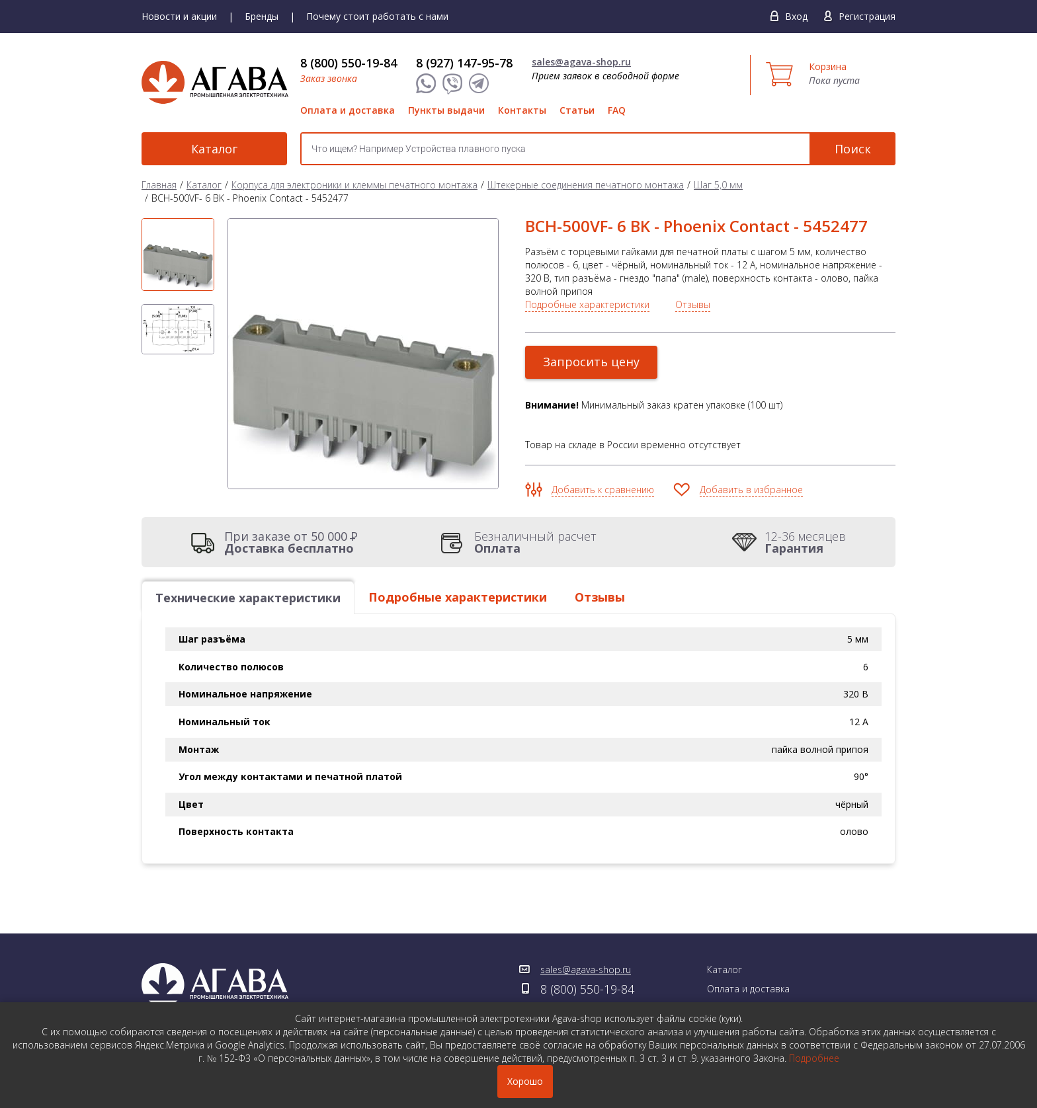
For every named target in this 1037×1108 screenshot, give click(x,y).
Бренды (261, 16)
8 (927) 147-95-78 (464, 63)
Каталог (214, 149)
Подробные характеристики (587, 304)
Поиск (853, 149)
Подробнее (814, 1058)
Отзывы (692, 304)
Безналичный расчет (535, 542)
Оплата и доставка (347, 110)
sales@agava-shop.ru (581, 62)
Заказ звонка (328, 78)
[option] (178, 254)
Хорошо (525, 1081)
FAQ (617, 110)
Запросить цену (591, 362)
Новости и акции (179, 16)
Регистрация (867, 16)
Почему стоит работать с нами (377, 16)
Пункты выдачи (446, 110)
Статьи (577, 110)
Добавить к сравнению (603, 489)
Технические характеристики (248, 598)
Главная (159, 184)
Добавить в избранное (751, 489)
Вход (796, 16)
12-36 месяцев (805, 542)
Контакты (522, 110)
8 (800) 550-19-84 (348, 63)
